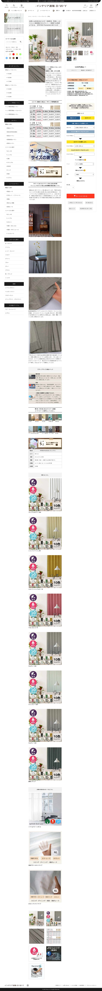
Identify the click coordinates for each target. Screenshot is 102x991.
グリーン (7, 258)
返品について (72, 208)
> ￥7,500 (8, 81)
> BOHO (8, 166)
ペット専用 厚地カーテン (11, 106)
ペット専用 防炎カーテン (11, 114)
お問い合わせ (66, 985)
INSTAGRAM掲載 (76, 10)
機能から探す (8, 124)
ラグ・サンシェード (10, 309)
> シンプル (9, 154)
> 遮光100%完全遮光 (11, 132)
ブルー (7, 262)
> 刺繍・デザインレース (12, 229)
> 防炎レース (9, 191)
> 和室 (8, 173)
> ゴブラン (9, 177)
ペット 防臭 (15, 49)
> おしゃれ (9, 151)
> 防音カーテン (10, 143)
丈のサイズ (88, 118)
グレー (7, 266)
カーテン (35, 16)
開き (68, 174)
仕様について (80, 113)
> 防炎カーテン (10, 128)
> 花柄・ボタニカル (11, 225)
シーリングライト (9, 287)
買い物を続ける (89, 202)
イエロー (7, 254)
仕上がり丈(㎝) (70, 154)
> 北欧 (8, 158)
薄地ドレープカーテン (11, 85)
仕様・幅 (69, 127)
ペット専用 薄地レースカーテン (13, 110)
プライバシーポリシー (92, 985)
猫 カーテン (8, 47)
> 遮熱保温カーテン (11, 139)
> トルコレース (10, 233)
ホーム (29, 16)
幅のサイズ (73, 118)
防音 (17, 47)
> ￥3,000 (8, 89)
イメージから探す (9, 147)
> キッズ (8, 170)
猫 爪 (20, 49)
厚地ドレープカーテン (11, 70)
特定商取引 (82, 985)
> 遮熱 (8, 199)
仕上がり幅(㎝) (70, 135)
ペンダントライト (9, 291)
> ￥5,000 (8, 73)
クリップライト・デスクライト (13, 299)
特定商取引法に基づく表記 (86, 208)
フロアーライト (9, 295)
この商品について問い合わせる (75, 202)
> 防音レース (9, 206)
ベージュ (7, 247)
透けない (13, 47)
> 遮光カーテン (10, 135)
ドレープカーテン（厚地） (45, 16)
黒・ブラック (8, 274)
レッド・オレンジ (9, 251)
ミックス (7, 277)
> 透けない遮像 (10, 203)
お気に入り (73, 70)
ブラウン (7, 270)
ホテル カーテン (9, 49)
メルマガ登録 (74, 985)
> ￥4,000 (8, 92)
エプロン (7, 313)
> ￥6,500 (8, 77)
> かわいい (9, 222)
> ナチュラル (9, 162)
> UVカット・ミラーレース (13, 195)
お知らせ (85, 10)
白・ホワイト (8, 243)
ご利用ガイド (92, 10)
